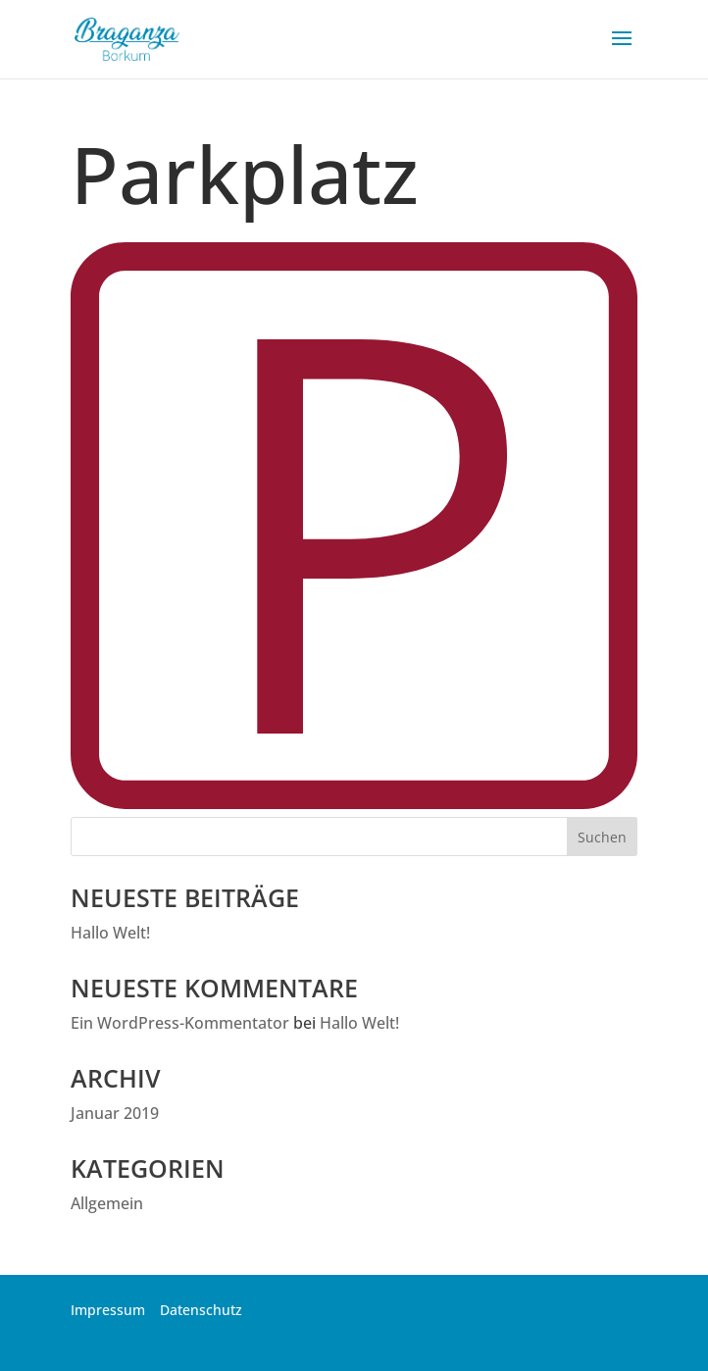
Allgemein (107, 1203)
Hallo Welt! (110, 932)
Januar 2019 (115, 1113)
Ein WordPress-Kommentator (180, 1023)
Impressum (108, 1309)
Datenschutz (201, 1309)
